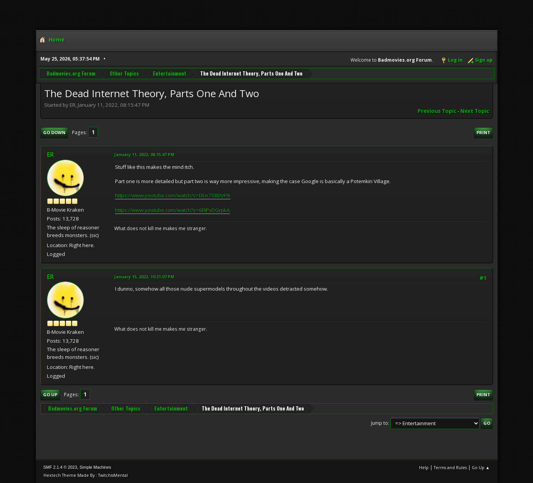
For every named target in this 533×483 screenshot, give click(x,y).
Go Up (50, 394)
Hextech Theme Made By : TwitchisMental (85, 475)
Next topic (474, 111)
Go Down (54, 132)
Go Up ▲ (481, 467)
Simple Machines (95, 467)
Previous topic (437, 111)
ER (50, 154)
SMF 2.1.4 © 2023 (60, 467)
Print (483, 132)
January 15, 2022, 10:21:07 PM (144, 276)
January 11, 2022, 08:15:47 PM (144, 154)
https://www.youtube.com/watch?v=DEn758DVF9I (173, 195)
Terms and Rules (450, 467)
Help (424, 467)
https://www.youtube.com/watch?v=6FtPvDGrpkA (172, 210)
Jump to (379, 423)
